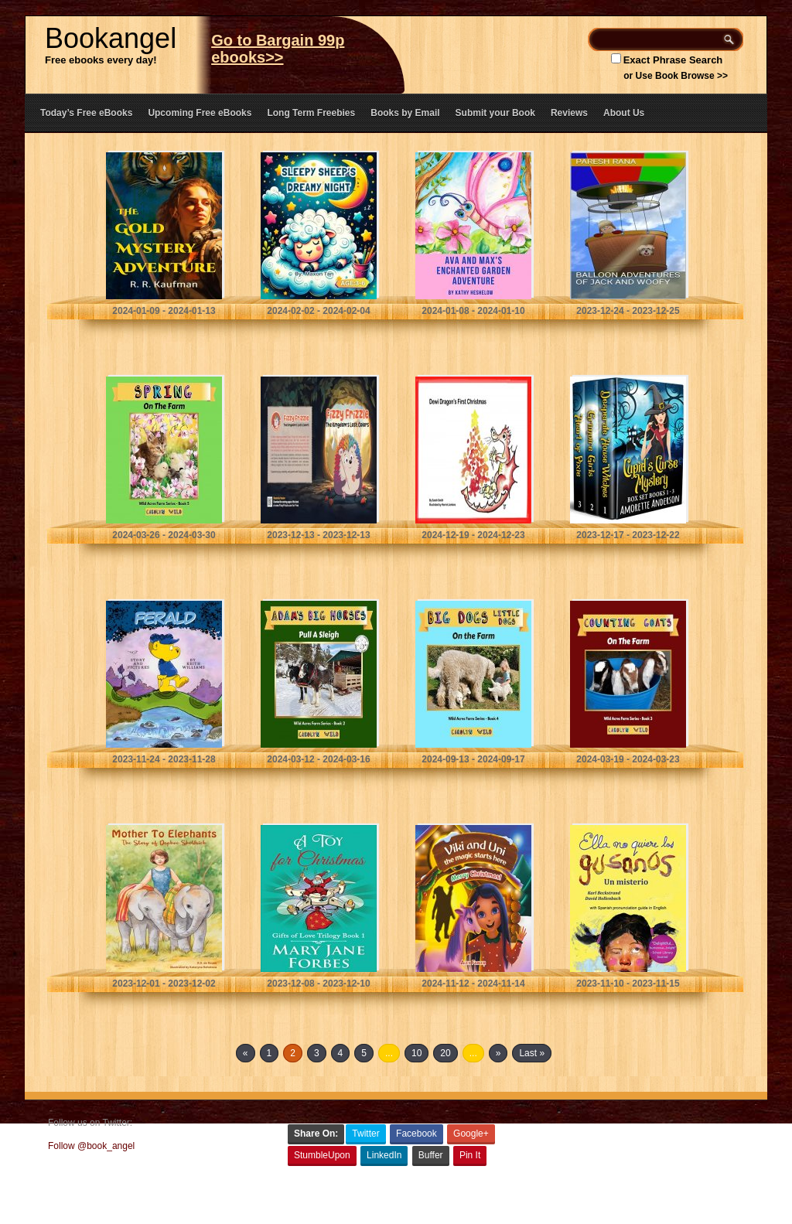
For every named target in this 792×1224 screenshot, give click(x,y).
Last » (531, 1053)
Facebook (416, 1133)
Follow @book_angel (91, 1145)
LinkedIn (384, 1155)
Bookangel (110, 38)
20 (445, 1053)
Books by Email (404, 112)
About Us (623, 112)
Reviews (569, 112)
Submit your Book (495, 112)
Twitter (365, 1133)
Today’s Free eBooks (86, 112)
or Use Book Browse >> (675, 75)
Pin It (469, 1155)
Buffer (430, 1155)
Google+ (471, 1133)
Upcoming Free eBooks (199, 112)
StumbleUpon (322, 1155)
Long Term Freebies (311, 112)
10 (416, 1053)
